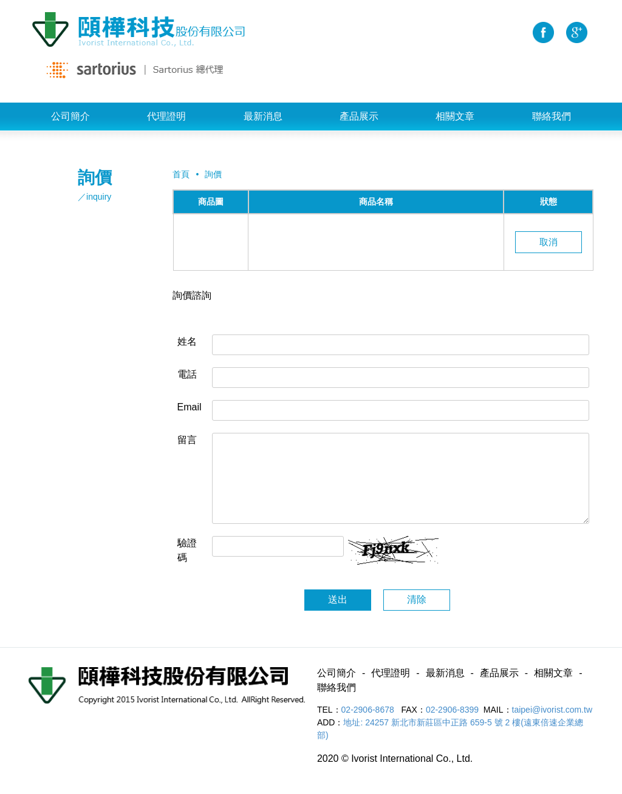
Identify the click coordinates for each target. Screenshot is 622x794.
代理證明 (166, 116)
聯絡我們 (551, 116)
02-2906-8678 (369, 709)
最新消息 (263, 116)
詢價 (213, 174)
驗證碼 (187, 550)
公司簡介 (70, 116)
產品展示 (359, 116)
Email (189, 407)
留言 (187, 440)
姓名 (187, 341)
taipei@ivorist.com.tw (552, 709)
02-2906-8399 (452, 709)
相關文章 (455, 116)
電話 (187, 374)
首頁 (181, 174)
